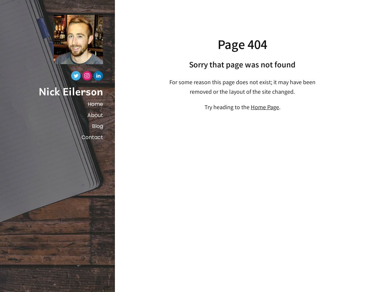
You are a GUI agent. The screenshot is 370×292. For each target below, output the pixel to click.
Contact (92, 137)
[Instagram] (87, 77)
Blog (97, 126)
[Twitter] (76, 77)
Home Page (265, 108)
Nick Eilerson (71, 91)
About (95, 115)
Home (95, 104)
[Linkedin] (98, 77)
